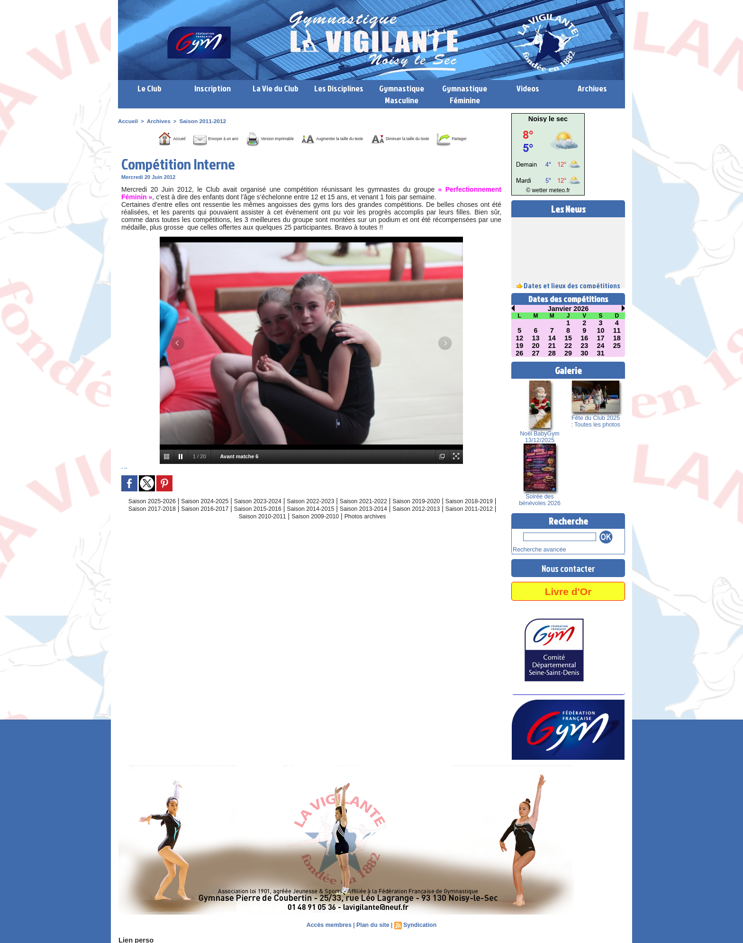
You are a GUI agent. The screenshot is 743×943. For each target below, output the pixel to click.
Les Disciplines (338, 88)
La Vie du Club (276, 88)
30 (584, 353)
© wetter (538, 190)
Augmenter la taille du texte (371, 138)
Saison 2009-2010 (355, 529)
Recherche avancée (536, 549)
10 (601, 330)
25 (617, 345)
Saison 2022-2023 (329, 514)
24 (601, 345)
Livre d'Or (568, 590)
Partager (323, 152)
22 (568, 345)
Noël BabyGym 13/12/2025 (540, 437)
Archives (592, 88)
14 (552, 338)
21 (552, 345)
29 (568, 353)
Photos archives (411, 529)
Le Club (149, 88)
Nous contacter (568, 567)
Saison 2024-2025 (210, 514)
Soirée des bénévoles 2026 (540, 500)
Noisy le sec (548, 119)
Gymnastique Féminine (464, 94)
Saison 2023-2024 (270, 514)
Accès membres (330, 924)
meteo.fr (557, 190)
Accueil (127, 121)
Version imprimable (279, 138)
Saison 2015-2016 (308, 521)
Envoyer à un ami (202, 138)
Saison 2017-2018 (190, 521)
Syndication (418, 924)
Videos (527, 88)
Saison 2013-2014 (427, 521)
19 (519, 345)
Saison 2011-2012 (198, 121)
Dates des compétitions (568, 299)
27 (536, 353)
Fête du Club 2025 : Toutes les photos (595, 421)
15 (568, 338)
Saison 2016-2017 (249, 521)
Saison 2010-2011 (296, 529)
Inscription (212, 88)
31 (601, 353)
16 (584, 338)
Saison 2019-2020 (448, 514)
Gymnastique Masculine (401, 94)
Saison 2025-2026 (151, 514)
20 (536, 345)
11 (617, 330)
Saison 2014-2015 (368, 521)
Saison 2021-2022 (389, 514)
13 (536, 338)
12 (519, 338)
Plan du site (373, 924)
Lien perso (134, 939)
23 (584, 345)
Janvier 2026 (568, 308)
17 (601, 338)
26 (519, 353)
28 (552, 353)
